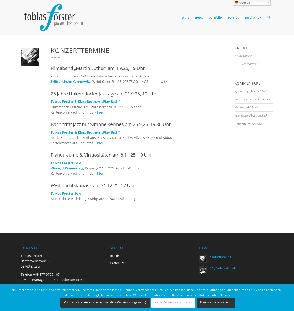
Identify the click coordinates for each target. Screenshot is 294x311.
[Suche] (268, 17)
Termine (56, 57)
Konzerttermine (80, 50)
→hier (98, 112)
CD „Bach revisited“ (246, 64)
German (242, 3)
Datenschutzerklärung (215, 302)
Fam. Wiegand (242, 115)
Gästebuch (261, 91)
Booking (115, 256)
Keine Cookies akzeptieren (173, 302)
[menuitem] (185, 17)
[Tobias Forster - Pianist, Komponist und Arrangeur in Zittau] (53, 17)
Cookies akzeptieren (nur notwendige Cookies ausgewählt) (105, 302)
